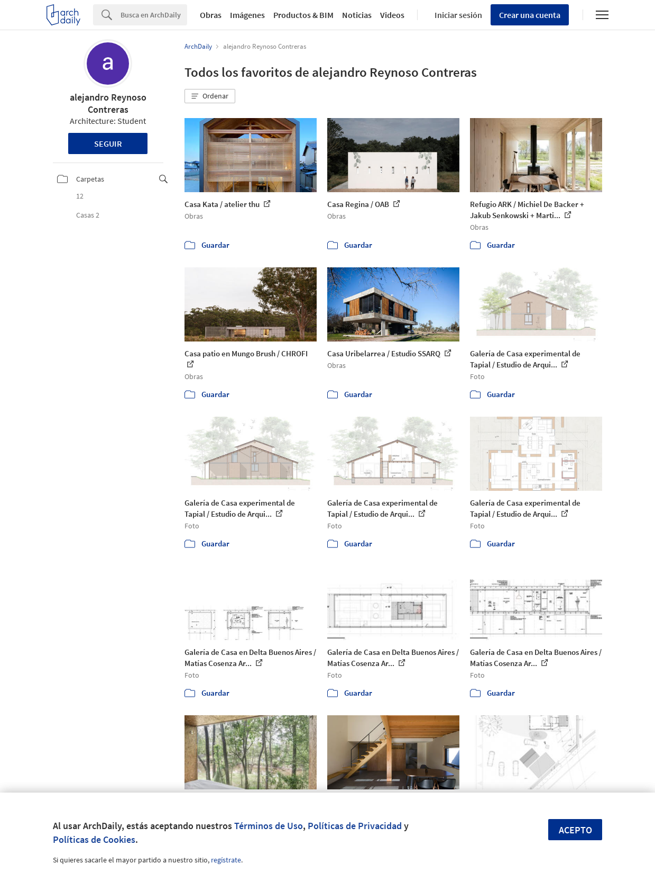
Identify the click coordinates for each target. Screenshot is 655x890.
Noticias (357, 15)
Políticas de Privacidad (355, 826)
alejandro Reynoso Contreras (108, 103)
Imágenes (247, 15)
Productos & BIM (303, 15)
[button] (209, 96)
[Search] (154, 14)
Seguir (108, 143)
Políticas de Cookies (94, 839)
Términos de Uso (268, 826)
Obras (211, 15)
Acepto (575, 830)
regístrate (226, 860)
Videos (392, 15)
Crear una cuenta (529, 15)
